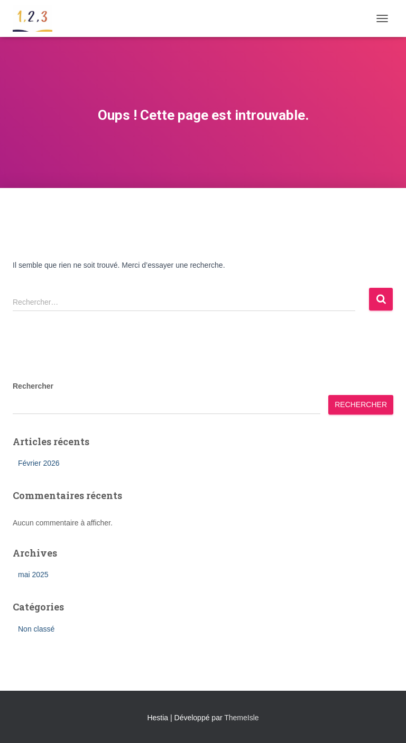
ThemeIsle (241, 717)
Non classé (36, 629)
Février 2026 (39, 463)
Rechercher (33, 386)
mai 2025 (33, 574)
